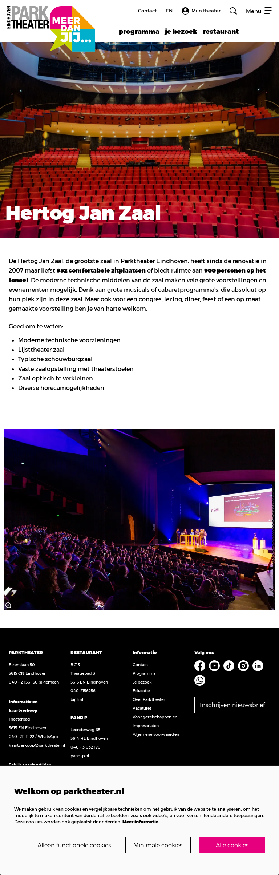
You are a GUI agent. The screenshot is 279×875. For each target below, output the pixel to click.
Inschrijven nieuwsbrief (232, 704)
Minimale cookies (157, 845)
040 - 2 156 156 (23, 682)
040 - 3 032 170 (85, 747)
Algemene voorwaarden (156, 734)
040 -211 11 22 (21, 736)
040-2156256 (83, 690)
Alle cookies (232, 845)
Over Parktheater (149, 699)
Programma (144, 673)
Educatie (141, 690)
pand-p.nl (79, 755)
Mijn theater (201, 11)
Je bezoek (142, 682)
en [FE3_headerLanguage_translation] (169, 10)
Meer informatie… (142, 821)
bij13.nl (76, 699)
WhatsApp (48, 736)
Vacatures (142, 708)
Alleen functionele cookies (74, 845)
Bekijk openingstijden (30, 764)
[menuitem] (139, 31)
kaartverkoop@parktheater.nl (37, 745)
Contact (147, 10)
